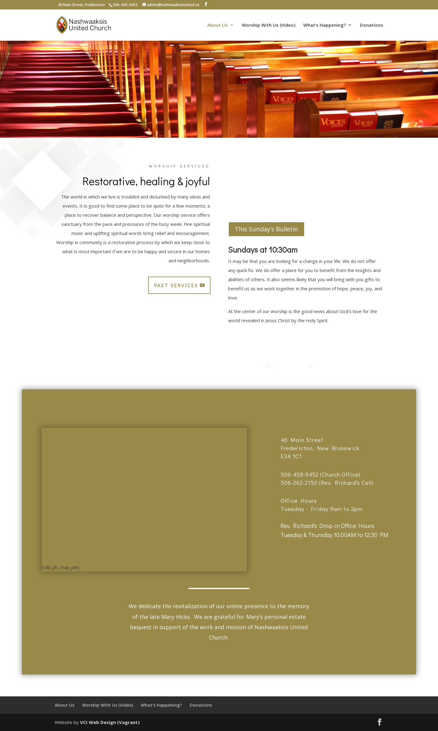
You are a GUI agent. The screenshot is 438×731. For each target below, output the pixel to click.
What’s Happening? (324, 25)
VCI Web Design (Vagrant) (110, 722)
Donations (371, 25)
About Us (217, 25)
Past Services (176, 285)
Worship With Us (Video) (268, 25)
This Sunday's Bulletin (266, 229)
